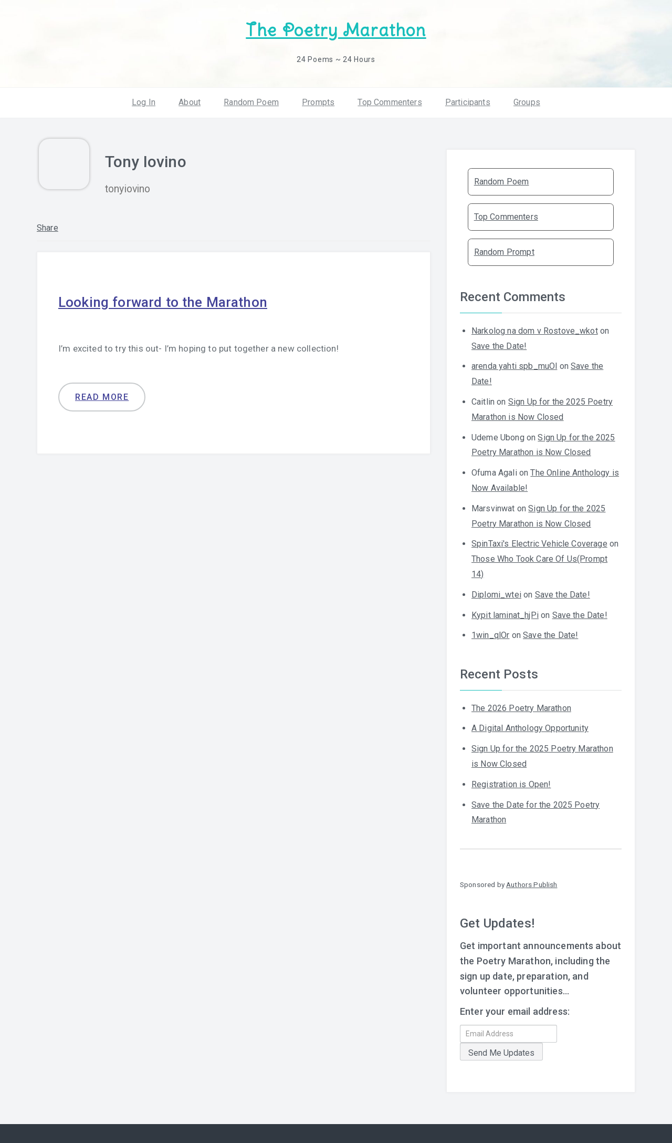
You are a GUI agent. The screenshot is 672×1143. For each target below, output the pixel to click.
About (189, 100)
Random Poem (251, 100)
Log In (143, 100)
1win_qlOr (490, 632)
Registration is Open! (511, 782)
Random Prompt (504, 249)
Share (47, 225)
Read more (102, 395)
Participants (467, 100)
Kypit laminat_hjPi (505, 612)
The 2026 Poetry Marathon (521, 705)
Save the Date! (499, 343)
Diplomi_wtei (496, 592)
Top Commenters (390, 100)
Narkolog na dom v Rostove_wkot (534, 328)
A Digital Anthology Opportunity (530, 725)
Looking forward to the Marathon (174, 299)
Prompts (318, 100)
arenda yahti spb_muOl (514, 363)
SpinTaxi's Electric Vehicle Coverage (539, 541)
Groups (526, 100)
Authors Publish (531, 882)
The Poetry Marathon (336, 29)
